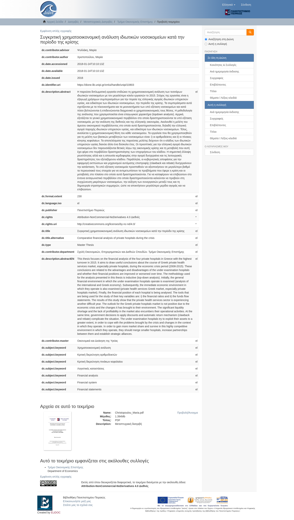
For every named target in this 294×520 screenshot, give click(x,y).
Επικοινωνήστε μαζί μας (77, 501)
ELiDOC (55, 512)
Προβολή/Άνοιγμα (187, 412)
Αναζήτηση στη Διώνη (219, 39)
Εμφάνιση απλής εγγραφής (56, 30)
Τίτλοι (213, 91)
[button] (228, 4)
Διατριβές (73, 21)
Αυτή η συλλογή (216, 43)
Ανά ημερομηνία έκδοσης (224, 71)
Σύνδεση (215, 152)
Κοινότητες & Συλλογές (223, 64)
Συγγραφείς (217, 78)
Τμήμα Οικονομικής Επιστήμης (135, 21)
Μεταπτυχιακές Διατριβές (98, 21)
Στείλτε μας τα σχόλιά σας (78, 504)
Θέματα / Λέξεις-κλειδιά (223, 97)
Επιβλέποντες (218, 84)
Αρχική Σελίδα (55, 21)
